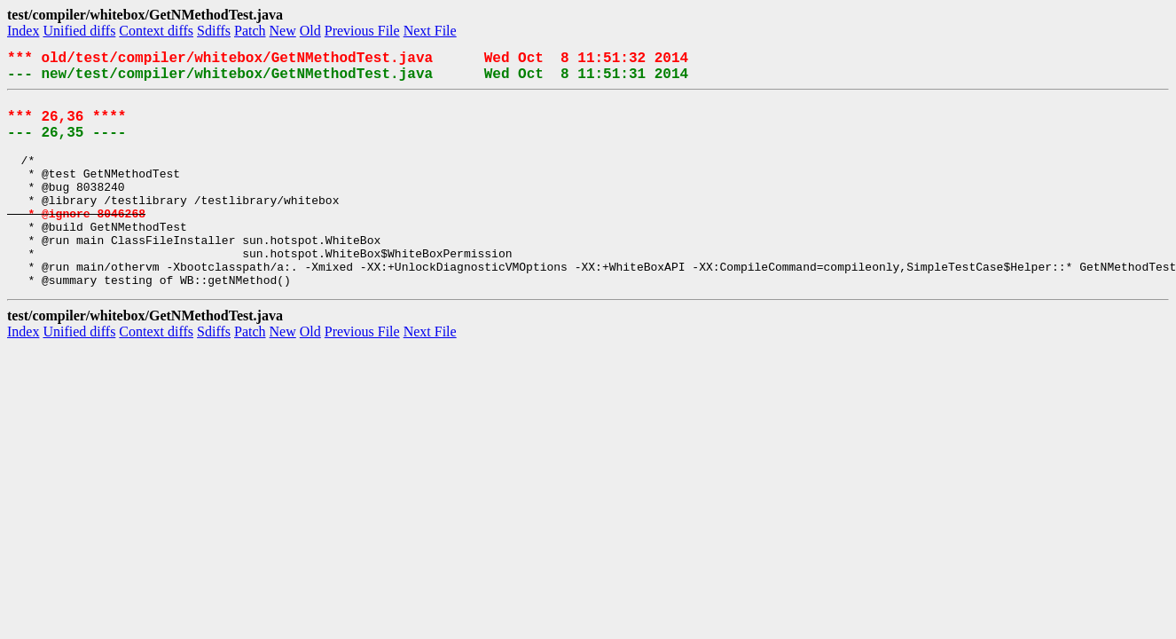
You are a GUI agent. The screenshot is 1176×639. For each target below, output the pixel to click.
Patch (250, 30)
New (283, 30)
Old (310, 30)
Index (23, 30)
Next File (430, 30)
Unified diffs (79, 30)
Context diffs (156, 30)
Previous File (362, 30)
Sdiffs (214, 30)
